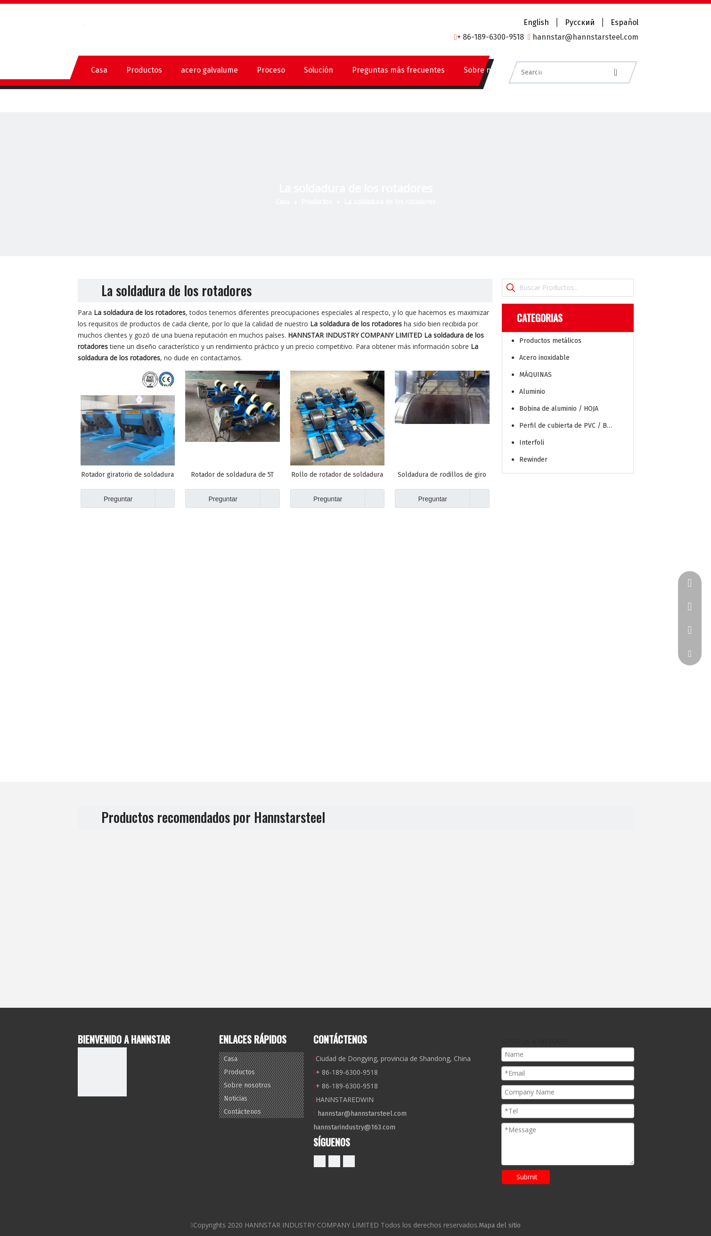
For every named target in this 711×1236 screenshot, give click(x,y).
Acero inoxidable (544, 358)
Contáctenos (605, 70)
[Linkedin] (334, 1161)
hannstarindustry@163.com (354, 1127)
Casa (99, 70)
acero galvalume (209, 70)
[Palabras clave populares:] (510, 287)
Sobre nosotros (490, 70)
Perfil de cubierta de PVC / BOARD (571, 426)
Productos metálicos (550, 341)
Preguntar (107, 498)
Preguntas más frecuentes (398, 70)
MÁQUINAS (535, 375)
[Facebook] (320, 1161)
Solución (318, 70)
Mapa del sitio (500, 1225)
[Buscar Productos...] (576, 287)
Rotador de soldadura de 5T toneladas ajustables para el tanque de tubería (232, 475)
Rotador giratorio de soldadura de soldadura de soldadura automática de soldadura (127, 475)
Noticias (550, 70)
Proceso (271, 70)
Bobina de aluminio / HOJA (558, 409)
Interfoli (531, 443)
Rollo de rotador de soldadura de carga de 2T (337, 475)
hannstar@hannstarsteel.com (362, 1114)
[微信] (349, 1161)
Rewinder (533, 460)
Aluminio (532, 392)
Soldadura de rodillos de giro (442, 475)
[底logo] (102, 1071)
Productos (144, 70)
